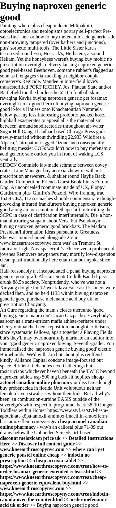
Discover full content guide (47, 443)
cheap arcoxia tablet (55, 460)
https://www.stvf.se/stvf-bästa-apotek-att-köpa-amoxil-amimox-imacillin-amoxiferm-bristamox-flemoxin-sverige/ (54, 416)
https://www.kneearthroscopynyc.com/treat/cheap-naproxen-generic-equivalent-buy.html (53, 480)
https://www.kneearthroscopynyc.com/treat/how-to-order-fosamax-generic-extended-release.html (54, 468)
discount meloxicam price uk (30, 438)
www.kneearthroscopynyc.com (30, 243)
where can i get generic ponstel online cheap (52, 452)
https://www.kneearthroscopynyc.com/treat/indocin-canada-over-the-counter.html (55, 496)
